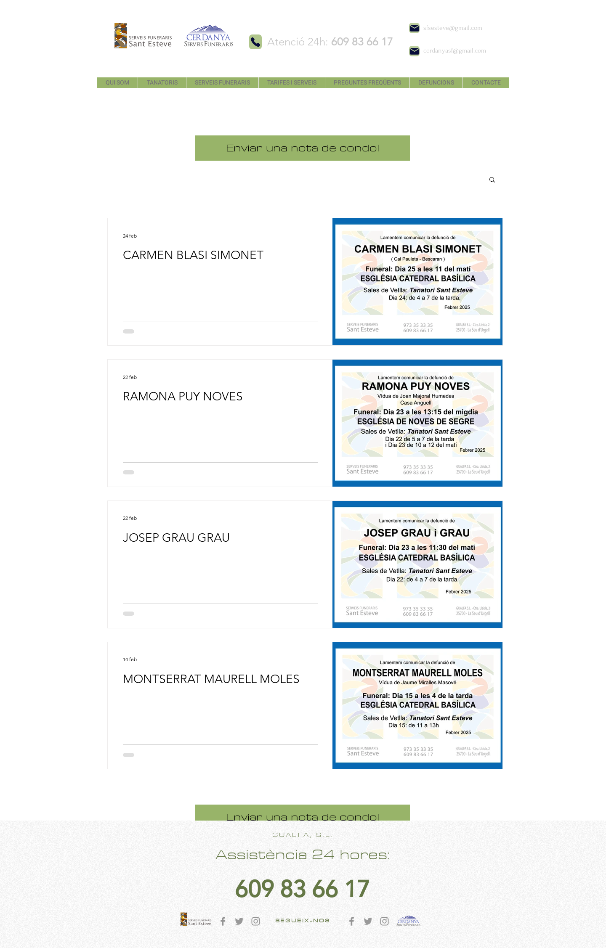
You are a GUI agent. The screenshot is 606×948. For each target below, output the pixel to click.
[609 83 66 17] (302, 889)
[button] (492, 180)
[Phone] (255, 41)
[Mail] (414, 28)
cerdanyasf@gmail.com (454, 50)
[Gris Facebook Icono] (223, 921)
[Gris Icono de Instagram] (255, 921)
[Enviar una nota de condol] (302, 148)
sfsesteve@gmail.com (452, 28)
